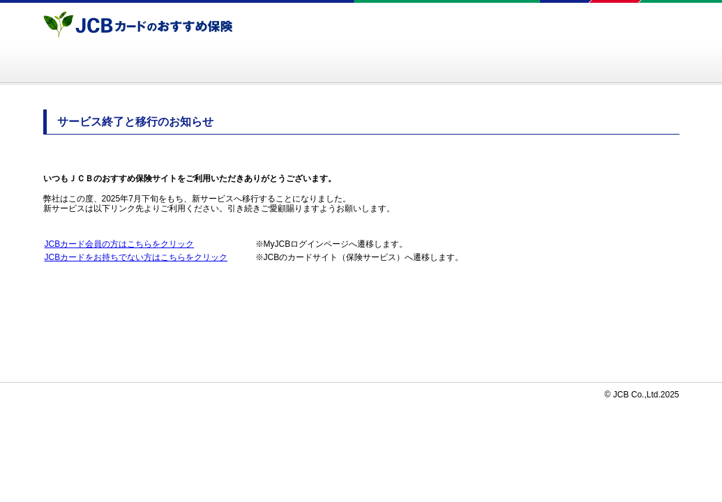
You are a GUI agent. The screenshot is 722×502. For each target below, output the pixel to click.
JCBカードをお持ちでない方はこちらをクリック (136, 257)
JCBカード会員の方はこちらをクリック (120, 244)
